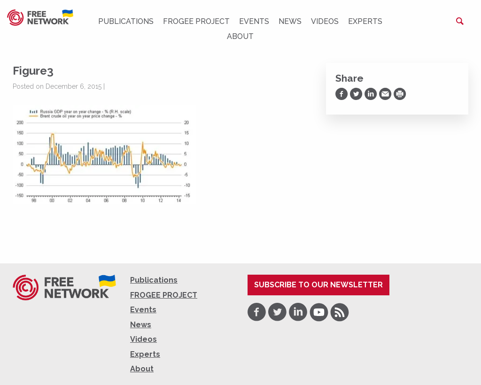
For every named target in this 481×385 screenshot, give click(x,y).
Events (254, 21)
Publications (126, 21)
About (240, 36)
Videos (325, 21)
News (290, 21)
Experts (365, 21)
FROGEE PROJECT (196, 21)
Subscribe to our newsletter (318, 284)
